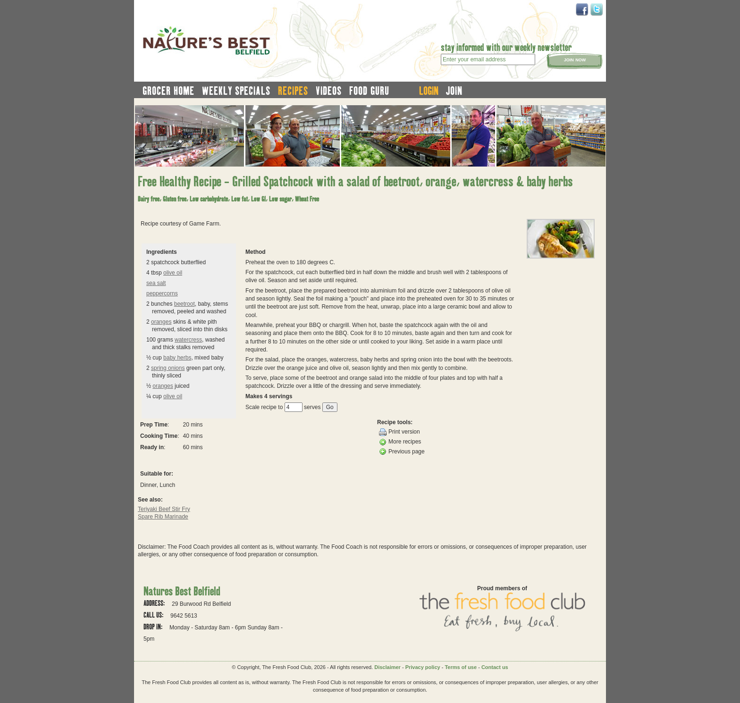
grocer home (168, 90)
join (454, 90)
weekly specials (236, 90)
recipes (293, 90)
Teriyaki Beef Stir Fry (164, 509)
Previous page (402, 451)
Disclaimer (387, 667)
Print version (399, 432)
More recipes (400, 442)
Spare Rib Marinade (163, 516)
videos (329, 90)
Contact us (494, 667)
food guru (369, 90)
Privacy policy (422, 667)
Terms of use (461, 667)
